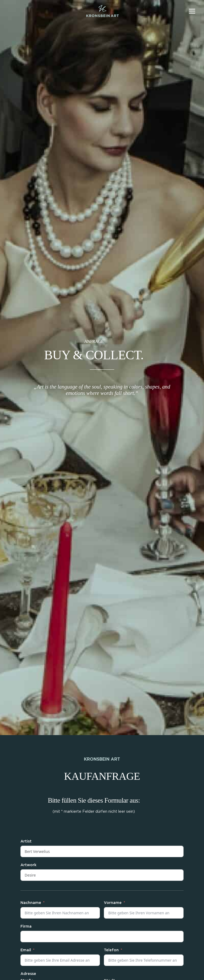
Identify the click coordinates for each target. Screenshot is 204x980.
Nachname (30, 902)
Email (25, 950)
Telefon (111, 950)
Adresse (28, 973)
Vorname (113, 902)
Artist (26, 841)
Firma (26, 926)
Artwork (28, 865)
